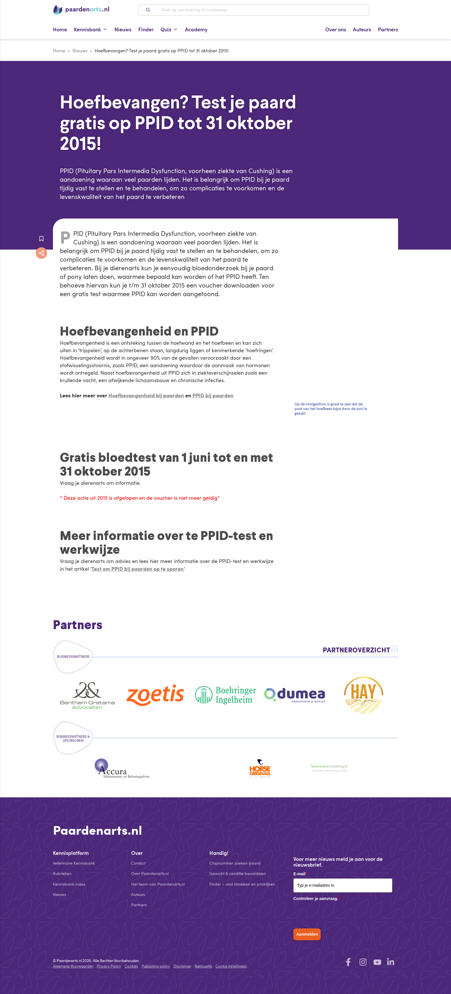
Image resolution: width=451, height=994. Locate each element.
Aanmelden (307, 934)
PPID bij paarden (213, 395)
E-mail (300, 874)
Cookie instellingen (231, 966)
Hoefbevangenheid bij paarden (146, 395)
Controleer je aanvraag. (316, 898)
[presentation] (337, 914)
